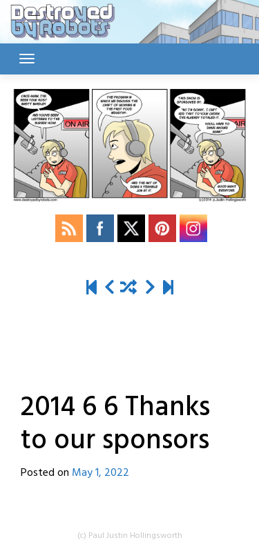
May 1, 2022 (100, 473)
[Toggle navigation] (27, 58)
